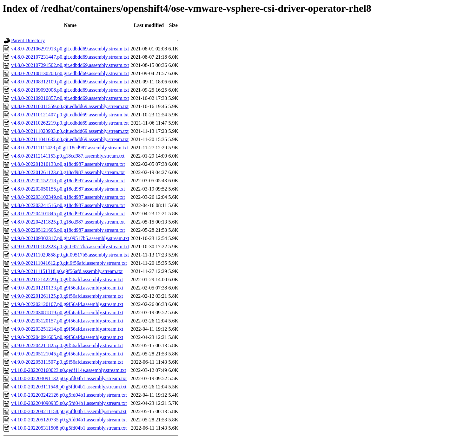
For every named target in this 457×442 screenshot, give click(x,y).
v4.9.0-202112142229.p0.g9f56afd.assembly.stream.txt (67, 279)
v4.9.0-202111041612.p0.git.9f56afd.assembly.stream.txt (69, 263)
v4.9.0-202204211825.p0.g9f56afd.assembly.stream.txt (67, 345)
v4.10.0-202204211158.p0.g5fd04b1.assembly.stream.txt (69, 411)
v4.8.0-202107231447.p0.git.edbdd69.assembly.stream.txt (70, 57)
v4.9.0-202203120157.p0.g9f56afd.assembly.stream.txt (67, 320)
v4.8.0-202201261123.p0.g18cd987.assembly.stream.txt (68, 172)
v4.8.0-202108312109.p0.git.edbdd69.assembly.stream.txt (70, 81)
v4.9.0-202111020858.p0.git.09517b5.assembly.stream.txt (70, 254)
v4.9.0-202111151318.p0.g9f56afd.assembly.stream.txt (67, 271)
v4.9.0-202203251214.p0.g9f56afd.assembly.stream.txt (67, 329)
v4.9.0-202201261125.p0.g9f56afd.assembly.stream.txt (67, 296)
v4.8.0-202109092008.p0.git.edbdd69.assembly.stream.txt (70, 90)
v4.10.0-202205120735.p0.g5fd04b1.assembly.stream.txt (69, 419)
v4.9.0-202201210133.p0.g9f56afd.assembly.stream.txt (67, 287)
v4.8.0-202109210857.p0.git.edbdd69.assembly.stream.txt (70, 98)
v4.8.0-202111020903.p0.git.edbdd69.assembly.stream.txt (70, 131)
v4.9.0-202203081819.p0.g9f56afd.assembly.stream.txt (67, 312)
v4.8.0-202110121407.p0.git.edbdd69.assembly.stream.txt (70, 114)
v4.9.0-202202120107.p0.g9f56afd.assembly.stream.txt (67, 304)
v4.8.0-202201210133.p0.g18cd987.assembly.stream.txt (68, 164)
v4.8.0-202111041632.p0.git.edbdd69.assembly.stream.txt (70, 139)
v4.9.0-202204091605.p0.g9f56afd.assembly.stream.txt (67, 337)
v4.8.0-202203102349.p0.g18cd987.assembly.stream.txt (68, 197)
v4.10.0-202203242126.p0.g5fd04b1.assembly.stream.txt (69, 395)
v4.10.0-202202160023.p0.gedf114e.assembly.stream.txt (68, 370)
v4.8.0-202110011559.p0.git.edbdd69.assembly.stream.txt (70, 106)
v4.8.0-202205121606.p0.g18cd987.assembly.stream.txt (68, 230)
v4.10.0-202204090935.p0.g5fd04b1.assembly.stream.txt (69, 403)
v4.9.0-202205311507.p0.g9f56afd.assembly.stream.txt (67, 362)
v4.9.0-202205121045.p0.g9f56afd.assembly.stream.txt (67, 353)
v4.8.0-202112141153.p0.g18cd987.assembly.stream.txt (67, 156)
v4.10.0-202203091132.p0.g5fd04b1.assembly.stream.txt (69, 378)
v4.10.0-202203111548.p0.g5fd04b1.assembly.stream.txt (69, 386)
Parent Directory (28, 40)
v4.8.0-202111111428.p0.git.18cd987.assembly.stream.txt (69, 147)
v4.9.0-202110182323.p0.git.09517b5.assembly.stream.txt (70, 246)
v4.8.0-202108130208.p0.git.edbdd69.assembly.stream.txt (70, 73)
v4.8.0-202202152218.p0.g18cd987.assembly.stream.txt (68, 180)
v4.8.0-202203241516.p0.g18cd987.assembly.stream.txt (68, 205)
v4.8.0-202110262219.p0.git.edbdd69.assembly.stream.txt (70, 123)
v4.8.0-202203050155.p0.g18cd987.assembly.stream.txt (68, 189)
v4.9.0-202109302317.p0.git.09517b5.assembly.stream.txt (70, 238)
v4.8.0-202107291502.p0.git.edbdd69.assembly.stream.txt (70, 65)
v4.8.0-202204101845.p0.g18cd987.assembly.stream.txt (68, 213)
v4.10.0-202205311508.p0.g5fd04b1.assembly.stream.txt (69, 428)
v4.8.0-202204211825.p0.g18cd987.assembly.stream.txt (68, 221)
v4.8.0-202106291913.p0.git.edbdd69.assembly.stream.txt (70, 48)
